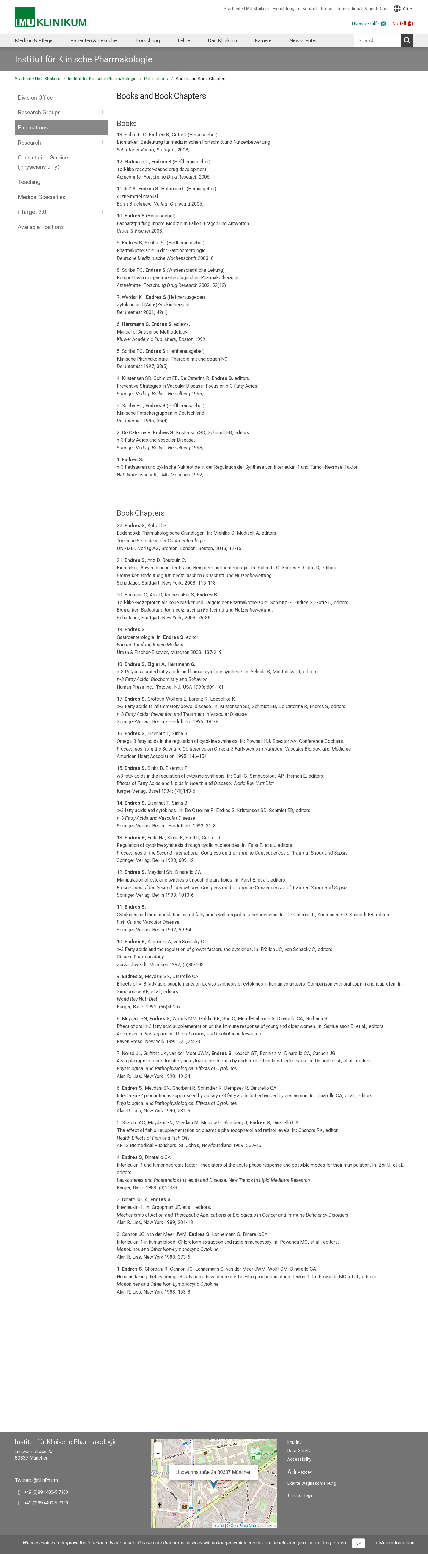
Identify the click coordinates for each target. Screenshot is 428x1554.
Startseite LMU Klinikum (246, 8)
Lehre (184, 40)
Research (29, 142)
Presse (328, 8)
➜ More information (394, 1543)
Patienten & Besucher (94, 40)
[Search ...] (377, 40)
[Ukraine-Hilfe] (369, 24)
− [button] (158, 1453)
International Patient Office (364, 8)
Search (408, 40)
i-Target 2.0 (32, 212)
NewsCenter (303, 40)
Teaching (29, 182)
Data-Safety (299, 1450)
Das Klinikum (222, 40)
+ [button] (158, 1446)
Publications (156, 78)
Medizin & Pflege (34, 40)
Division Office (35, 97)
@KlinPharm (45, 1480)
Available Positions (41, 227)
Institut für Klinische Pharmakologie (83, 59)
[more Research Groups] (102, 112)
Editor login (303, 1495)
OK (358, 1543)
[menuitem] (34, 40)
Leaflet (218, 1526)
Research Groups (39, 112)
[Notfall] (402, 24)
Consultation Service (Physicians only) (43, 162)
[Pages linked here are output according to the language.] (403, 8)
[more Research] (102, 142)
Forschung (148, 40)
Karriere (263, 40)
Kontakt (310, 8)
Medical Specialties (41, 197)
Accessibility (299, 1459)
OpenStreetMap (243, 1526)
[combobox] (383, 40)
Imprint (294, 1442)
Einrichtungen (286, 8)
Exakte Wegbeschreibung (311, 1483)
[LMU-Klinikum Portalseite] (50, 17)
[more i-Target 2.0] (102, 212)
